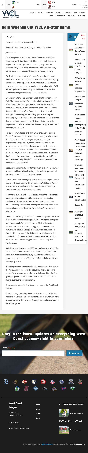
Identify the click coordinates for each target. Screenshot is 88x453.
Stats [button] (51, 15)
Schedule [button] (71, 15)
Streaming (60, 15)
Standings (67, 13)
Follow (49, 13)
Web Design (47, 444)
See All (83, 36)
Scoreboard (79, 13)
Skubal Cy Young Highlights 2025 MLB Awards (79, 211)
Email (8, 348)
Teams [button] (40, 13)
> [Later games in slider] (80, 5)
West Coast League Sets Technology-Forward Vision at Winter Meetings (80, 150)
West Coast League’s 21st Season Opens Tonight (80, 66)
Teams (38, 413)
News (58, 13)
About (32, 13)
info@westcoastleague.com (19, 428)
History (81, 15)
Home (38, 404)
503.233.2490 (14, 423)
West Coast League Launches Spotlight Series (80, 103)
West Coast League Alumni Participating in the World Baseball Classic (80, 125)
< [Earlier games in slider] (2, 5)
